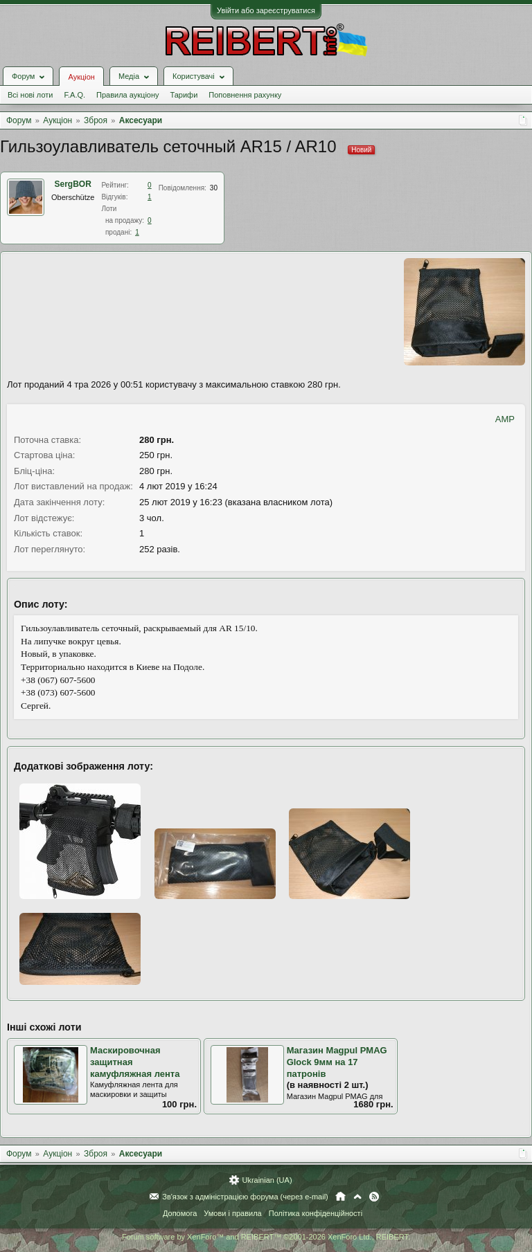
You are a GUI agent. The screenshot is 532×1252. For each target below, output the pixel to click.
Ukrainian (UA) (267, 1180)
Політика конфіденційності (315, 1213)
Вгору (357, 1196)
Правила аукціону (127, 95)
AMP (505, 419)
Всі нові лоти (30, 95)
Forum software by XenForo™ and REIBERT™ (266, 1237)
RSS (374, 1196)
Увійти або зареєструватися (266, 10)
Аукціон (81, 77)
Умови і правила (232, 1213)
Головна (340, 1196)
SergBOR (73, 184)
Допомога (180, 1213)
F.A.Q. (74, 95)
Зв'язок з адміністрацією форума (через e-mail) (245, 1196)
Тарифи (184, 95)
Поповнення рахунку (245, 95)
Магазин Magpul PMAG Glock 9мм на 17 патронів (337, 1061)
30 (214, 188)
